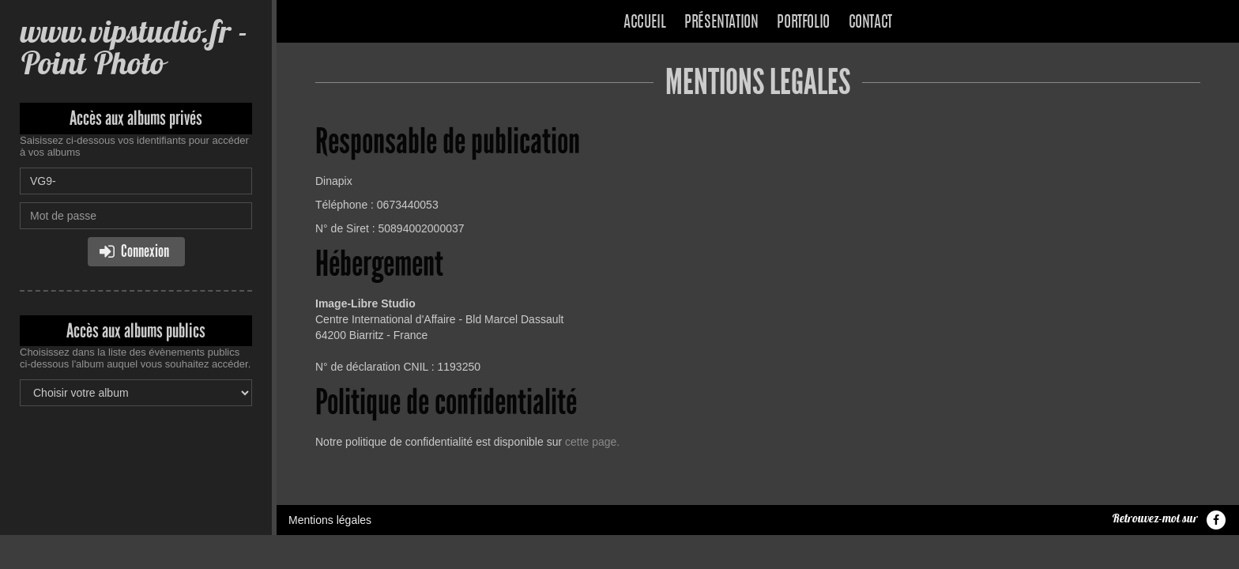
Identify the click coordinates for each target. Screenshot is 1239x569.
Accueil (644, 23)
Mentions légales (329, 520)
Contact (870, 23)
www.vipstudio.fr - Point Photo (134, 47)
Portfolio (803, 23)
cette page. (592, 441)
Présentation (721, 23)
